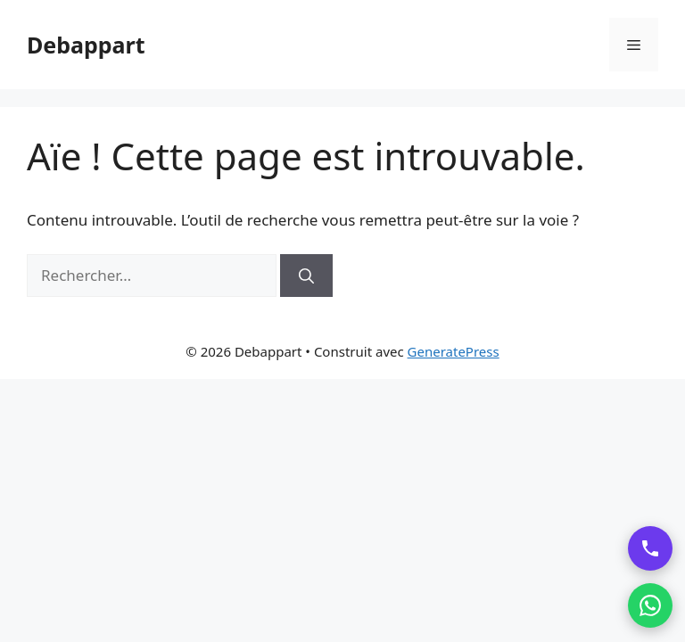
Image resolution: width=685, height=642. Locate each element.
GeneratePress (453, 351)
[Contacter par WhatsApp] (650, 605)
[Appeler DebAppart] (650, 548)
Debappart (86, 44)
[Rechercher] (306, 275)
